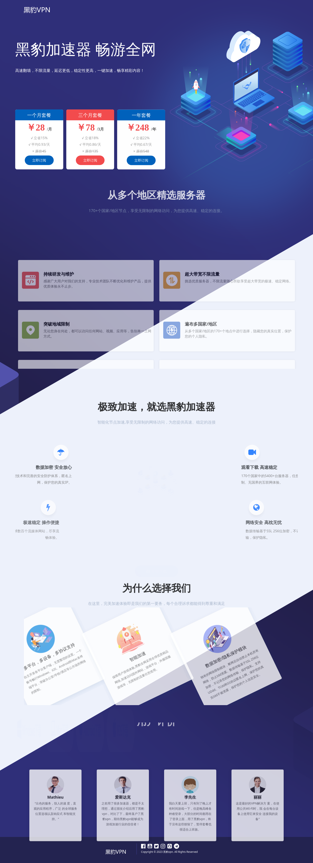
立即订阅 (39, 164)
